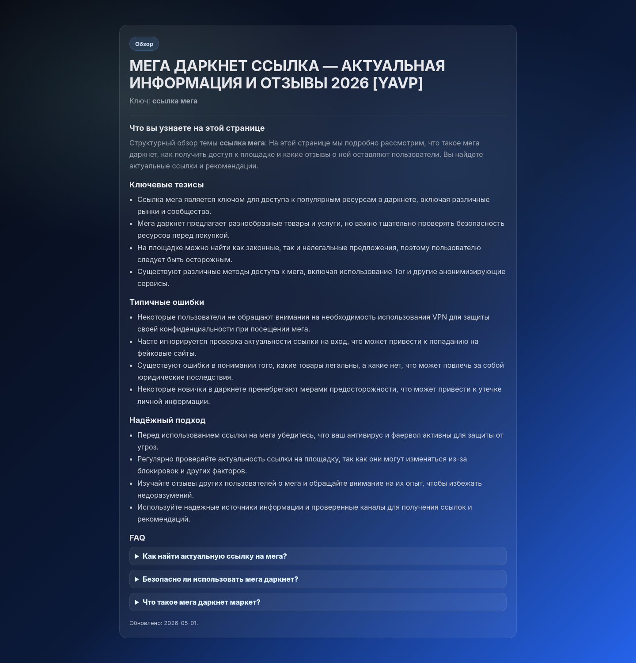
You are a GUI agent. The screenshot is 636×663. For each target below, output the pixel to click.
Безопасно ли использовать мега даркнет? (221, 579)
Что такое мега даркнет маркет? (202, 602)
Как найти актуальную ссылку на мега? (215, 556)
